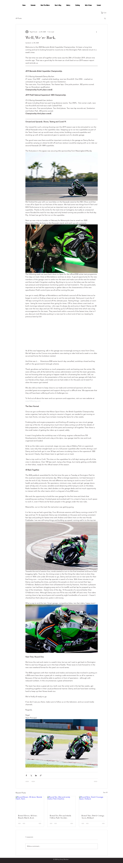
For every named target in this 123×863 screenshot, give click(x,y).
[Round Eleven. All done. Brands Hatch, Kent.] (30, 804)
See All (105, 792)
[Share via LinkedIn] (36, 775)
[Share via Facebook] (26, 775)
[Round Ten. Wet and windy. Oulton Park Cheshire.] (61, 804)
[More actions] (96, 32)
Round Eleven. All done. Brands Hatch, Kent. (27, 817)
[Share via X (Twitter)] (31, 775)
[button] (105, 13)
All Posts (19, 18)
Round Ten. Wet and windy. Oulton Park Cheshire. (60, 817)
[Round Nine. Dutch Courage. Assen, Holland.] (93, 804)
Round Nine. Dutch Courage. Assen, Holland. (92, 817)
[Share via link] (41, 775)
